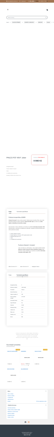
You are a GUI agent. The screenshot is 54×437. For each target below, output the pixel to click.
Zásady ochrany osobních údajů (14, 409)
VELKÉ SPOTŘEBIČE (16, 22)
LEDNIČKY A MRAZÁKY (29, 22)
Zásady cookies (11, 417)
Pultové (48, 22)
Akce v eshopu (10, 393)
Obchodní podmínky (11, 407)
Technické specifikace (22, 211)
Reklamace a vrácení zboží (13, 411)
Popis (10, 211)
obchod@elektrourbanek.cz (13, 1)
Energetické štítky (11, 415)
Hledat (45, 17)
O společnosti (10, 397)
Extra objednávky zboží (41, 401)
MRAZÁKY (40, 22)
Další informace (10, 399)
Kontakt (9, 401)
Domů (7, 22)
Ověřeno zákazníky (32, 1)
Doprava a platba (11, 395)
